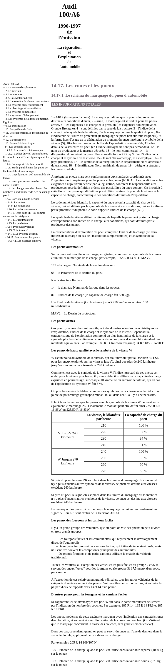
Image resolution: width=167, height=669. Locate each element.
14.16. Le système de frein (23, 233)
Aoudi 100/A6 (11, 84)
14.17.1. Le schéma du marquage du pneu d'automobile (99, 95)
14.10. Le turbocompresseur (21, 209)
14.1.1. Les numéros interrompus (24, 150)
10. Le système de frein (18, 129)
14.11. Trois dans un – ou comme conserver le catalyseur (24, 214)
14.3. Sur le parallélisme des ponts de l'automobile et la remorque (25, 169)
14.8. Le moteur (17, 202)
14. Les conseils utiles (17, 146)
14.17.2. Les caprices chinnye (24, 240)
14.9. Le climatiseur (19, 205)
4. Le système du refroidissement (24, 104)
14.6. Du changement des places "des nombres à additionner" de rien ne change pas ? (26, 192)
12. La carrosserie (15, 139)
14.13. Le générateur (17, 223)
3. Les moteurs (13, 94)
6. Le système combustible (20, 111)
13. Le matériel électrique (20, 143)
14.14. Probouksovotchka (19, 226)
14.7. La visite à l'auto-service (22, 198)
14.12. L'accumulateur (20, 219)
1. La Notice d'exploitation (20, 87)
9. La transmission (15, 125)
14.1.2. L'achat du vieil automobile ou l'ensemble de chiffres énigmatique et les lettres (26, 157)
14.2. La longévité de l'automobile (24, 164)
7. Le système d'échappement (22, 115)
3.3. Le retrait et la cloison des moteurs (27, 101)
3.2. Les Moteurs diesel (18, 97)
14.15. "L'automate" (16, 230)
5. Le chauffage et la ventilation (23, 108)
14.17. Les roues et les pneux (23, 237)
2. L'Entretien (13, 90)
